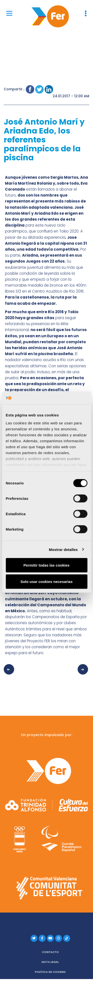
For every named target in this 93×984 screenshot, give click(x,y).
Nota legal (50, 962)
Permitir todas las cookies (47, 565)
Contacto (50, 952)
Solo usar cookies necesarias (46, 581)
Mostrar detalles (63, 549)
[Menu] (9, 13)
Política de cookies (50, 972)
